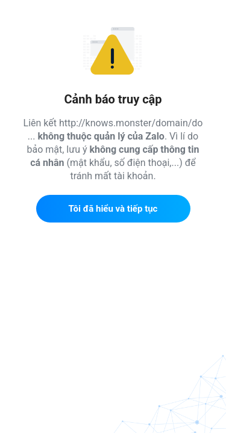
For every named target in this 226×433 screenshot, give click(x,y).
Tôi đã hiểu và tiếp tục (113, 208)
